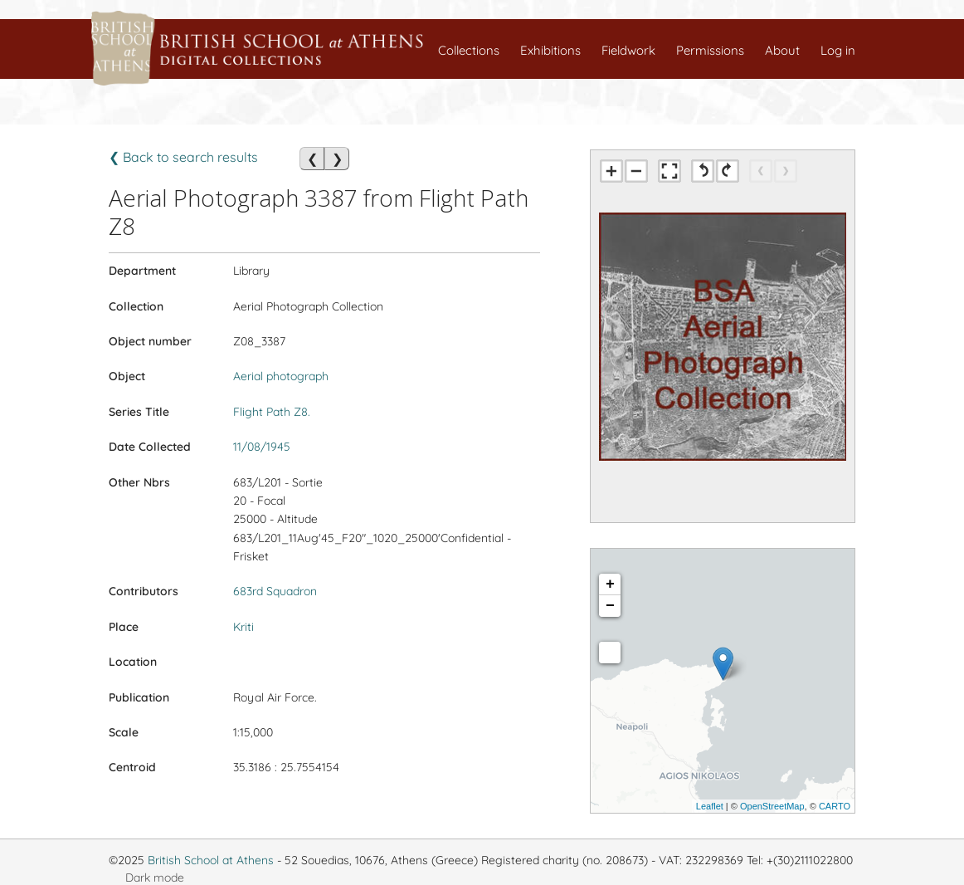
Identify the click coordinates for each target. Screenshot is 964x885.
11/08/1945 (261, 446)
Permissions (710, 50)
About (782, 50)
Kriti (243, 626)
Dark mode (154, 877)
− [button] (610, 606)
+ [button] (610, 584)
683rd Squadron (275, 591)
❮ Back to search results (183, 157)
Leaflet (709, 806)
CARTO (834, 806)
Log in (837, 50)
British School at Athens (211, 860)
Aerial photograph (281, 376)
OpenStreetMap (772, 806)
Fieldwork (628, 50)
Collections (468, 50)
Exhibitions (550, 50)
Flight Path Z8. (271, 411)
